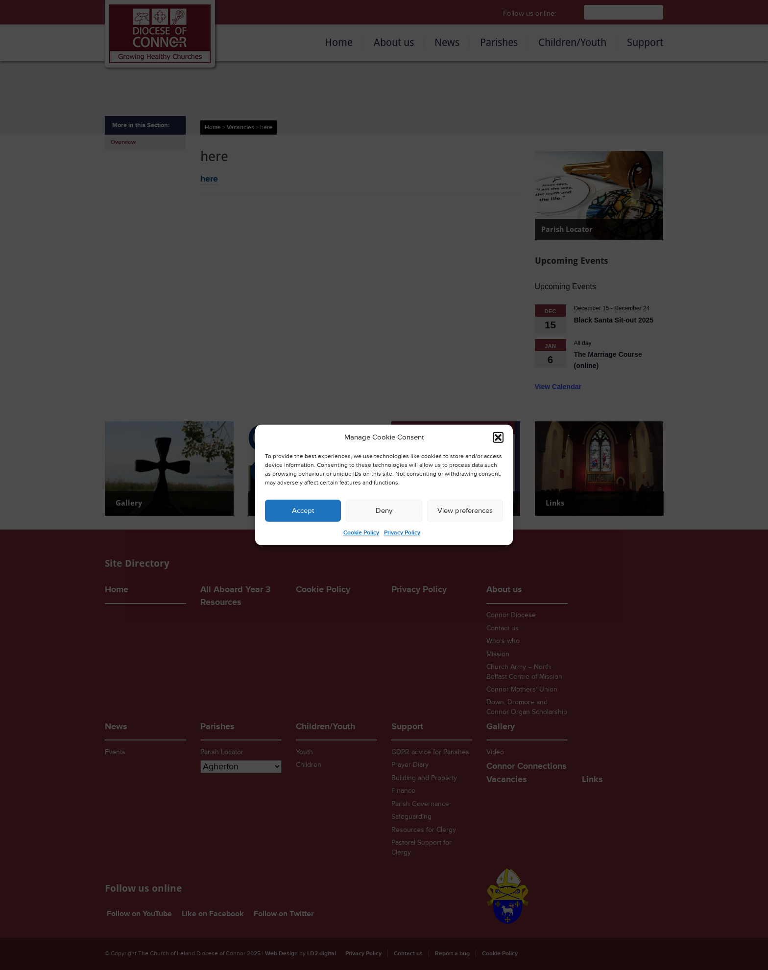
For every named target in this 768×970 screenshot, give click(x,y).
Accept (303, 510)
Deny (384, 510)
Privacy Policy (402, 532)
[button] (498, 437)
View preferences (465, 510)
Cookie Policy (361, 532)
